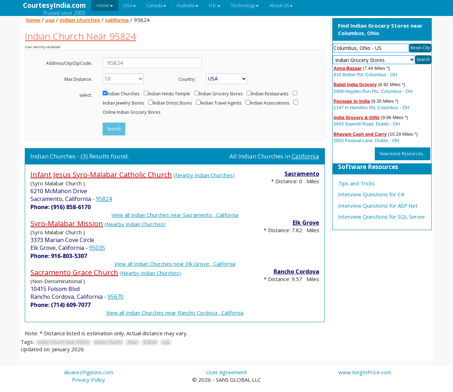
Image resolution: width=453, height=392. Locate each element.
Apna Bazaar (348, 68)
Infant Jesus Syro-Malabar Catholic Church (101, 174)
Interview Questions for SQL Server (381, 216)
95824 (104, 199)
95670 (116, 297)
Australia (187, 5)
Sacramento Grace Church (74, 272)
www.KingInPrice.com (364, 372)
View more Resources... (402, 154)
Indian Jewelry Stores (123, 103)
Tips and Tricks (356, 183)
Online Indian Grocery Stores (131, 112)
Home (105, 5)
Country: (186, 79)
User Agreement (226, 372)
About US (281, 5)
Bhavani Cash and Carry (360, 134)
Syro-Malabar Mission (66, 223)
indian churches (79, 20)
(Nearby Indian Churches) (204, 175)
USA (130, 5)
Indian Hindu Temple (169, 94)
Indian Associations (269, 103)
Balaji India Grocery (355, 84)
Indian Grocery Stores (220, 94)
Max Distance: (78, 79)
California (305, 156)
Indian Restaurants (269, 94)
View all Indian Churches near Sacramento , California (174, 214)
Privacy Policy (88, 379)
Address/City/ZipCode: (69, 63)
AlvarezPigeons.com (88, 372)
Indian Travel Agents (221, 103)
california (117, 20)
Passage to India (352, 101)
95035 (97, 248)
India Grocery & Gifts (357, 117)
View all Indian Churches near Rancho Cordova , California (174, 312)
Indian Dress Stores (172, 103)
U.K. (214, 5)
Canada (156, 5)
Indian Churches (123, 94)
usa (50, 20)
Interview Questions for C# (371, 194)
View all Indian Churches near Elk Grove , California (174, 263)
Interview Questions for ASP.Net (378, 205)
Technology (245, 5)
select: (85, 95)
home (33, 20)
